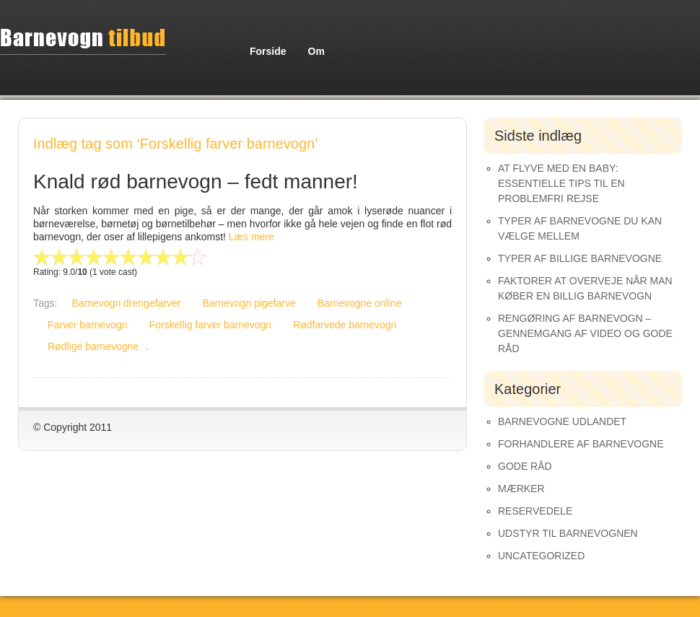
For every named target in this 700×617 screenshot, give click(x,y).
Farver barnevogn (88, 325)
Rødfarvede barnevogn (344, 325)
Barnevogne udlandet (562, 421)
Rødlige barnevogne (93, 346)
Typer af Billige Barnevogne (580, 258)
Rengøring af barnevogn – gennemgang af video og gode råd (585, 333)
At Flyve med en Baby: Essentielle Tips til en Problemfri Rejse (561, 183)
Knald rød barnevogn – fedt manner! (195, 181)
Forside (268, 51)
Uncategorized (541, 555)
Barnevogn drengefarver (125, 303)
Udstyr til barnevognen (568, 533)
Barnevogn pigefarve (248, 303)
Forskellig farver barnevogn (210, 325)
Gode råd (525, 466)
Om (316, 51)
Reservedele (535, 511)
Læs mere (251, 236)
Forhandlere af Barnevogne (581, 444)
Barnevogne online (360, 303)
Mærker (521, 488)
